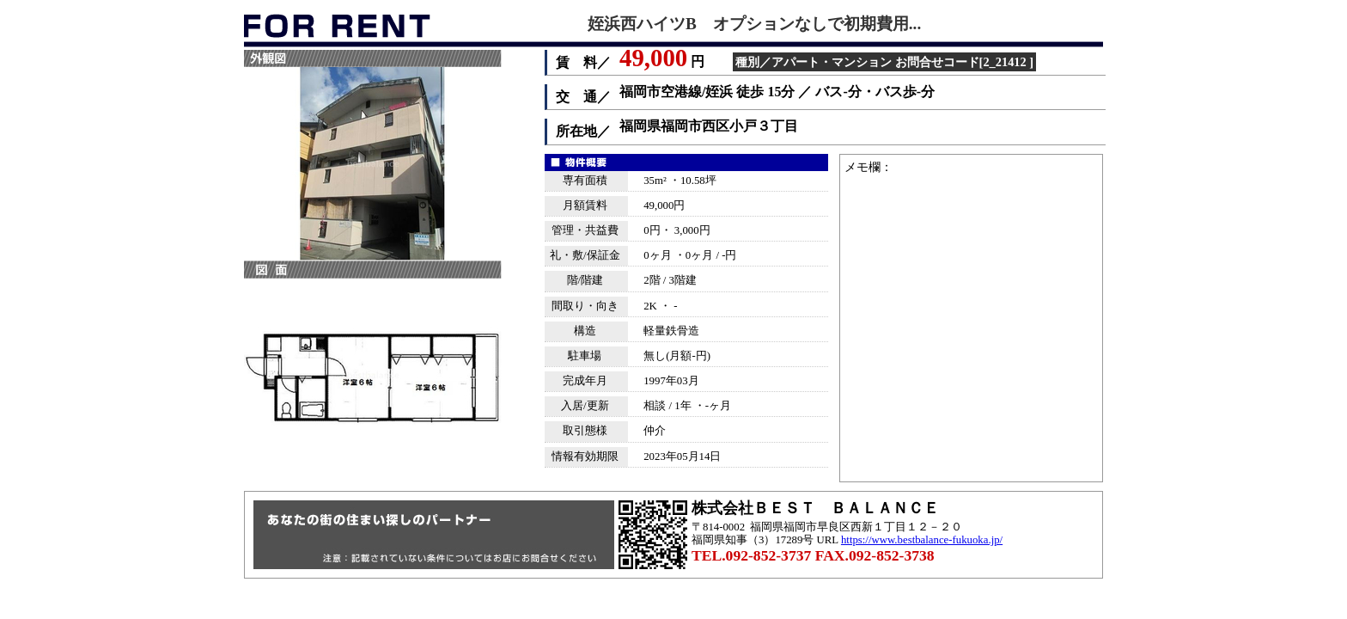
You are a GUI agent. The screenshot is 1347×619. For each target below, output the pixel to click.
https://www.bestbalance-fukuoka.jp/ (922, 540)
